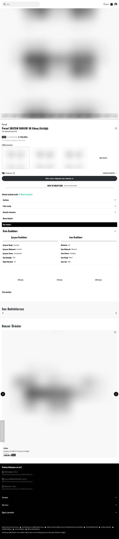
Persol (4, 124)
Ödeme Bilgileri (8, 218)
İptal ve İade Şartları (34, 529)
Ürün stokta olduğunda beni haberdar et (59, 178)
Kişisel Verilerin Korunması (12, 527)
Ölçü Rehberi (7, 224)
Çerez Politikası (21, 529)
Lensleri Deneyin (110, 173)
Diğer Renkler (103, 158)
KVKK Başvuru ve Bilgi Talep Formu (34, 527)
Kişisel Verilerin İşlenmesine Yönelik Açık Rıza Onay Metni (66, 527)
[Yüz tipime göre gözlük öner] (2, 431)
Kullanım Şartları (107, 527)
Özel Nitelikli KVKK (93, 527)
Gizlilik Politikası (8, 529)
